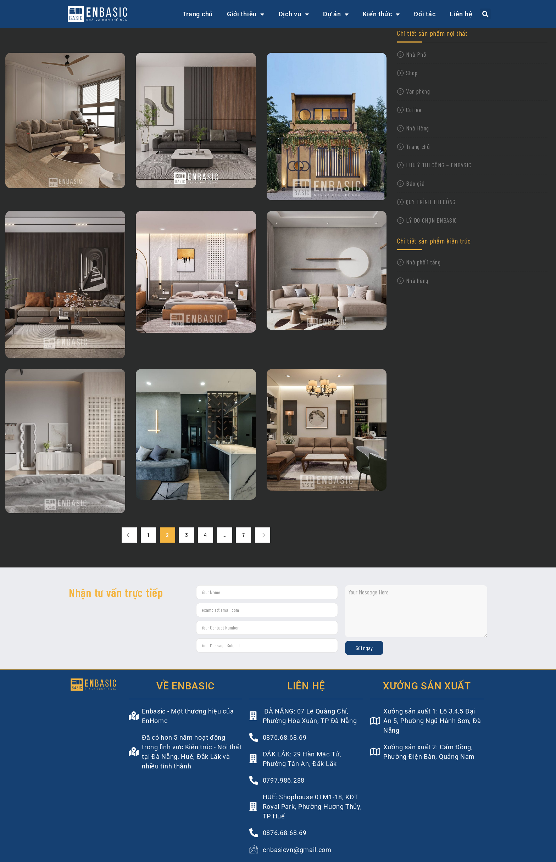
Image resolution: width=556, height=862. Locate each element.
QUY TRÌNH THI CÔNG (431, 202)
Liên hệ (461, 14)
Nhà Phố (416, 54)
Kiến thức (381, 14)
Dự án (336, 14)
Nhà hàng (417, 280)
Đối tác (424, 14)
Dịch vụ (294, 14)
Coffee (413, 109)
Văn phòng (418, 91)
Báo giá (415, 183)
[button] (485, 14)
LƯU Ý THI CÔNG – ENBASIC (438, 165)
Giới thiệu (246, 14)
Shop (411, 73)
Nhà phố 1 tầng (423, 262)
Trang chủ (198, 14)
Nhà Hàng (417, 128)
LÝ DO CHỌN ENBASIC (431, 220)
